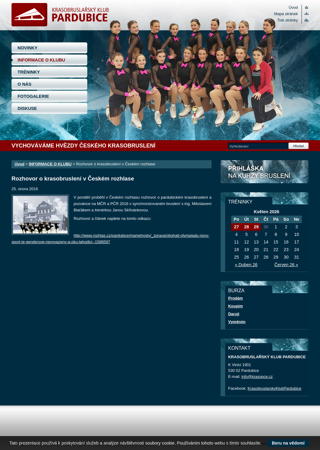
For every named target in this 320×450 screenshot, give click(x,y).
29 (256, 226)
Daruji (233, 314)
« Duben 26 (246, 264)
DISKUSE (27, 108)
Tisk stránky (287, 20)
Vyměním (236, 321)
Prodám (235, 298)
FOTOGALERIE (33, 96)
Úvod (293, 7)
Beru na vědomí (288, 443)
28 (246, 226)
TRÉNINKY (29, 72)
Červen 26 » (286, 264)
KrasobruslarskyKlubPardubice (274, 388)
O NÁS (25, 84)
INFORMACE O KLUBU (41, 60)
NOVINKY (28, 47)
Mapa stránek (286, 14)
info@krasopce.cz (257, 376)
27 (236, 226)
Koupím (235, 306)
